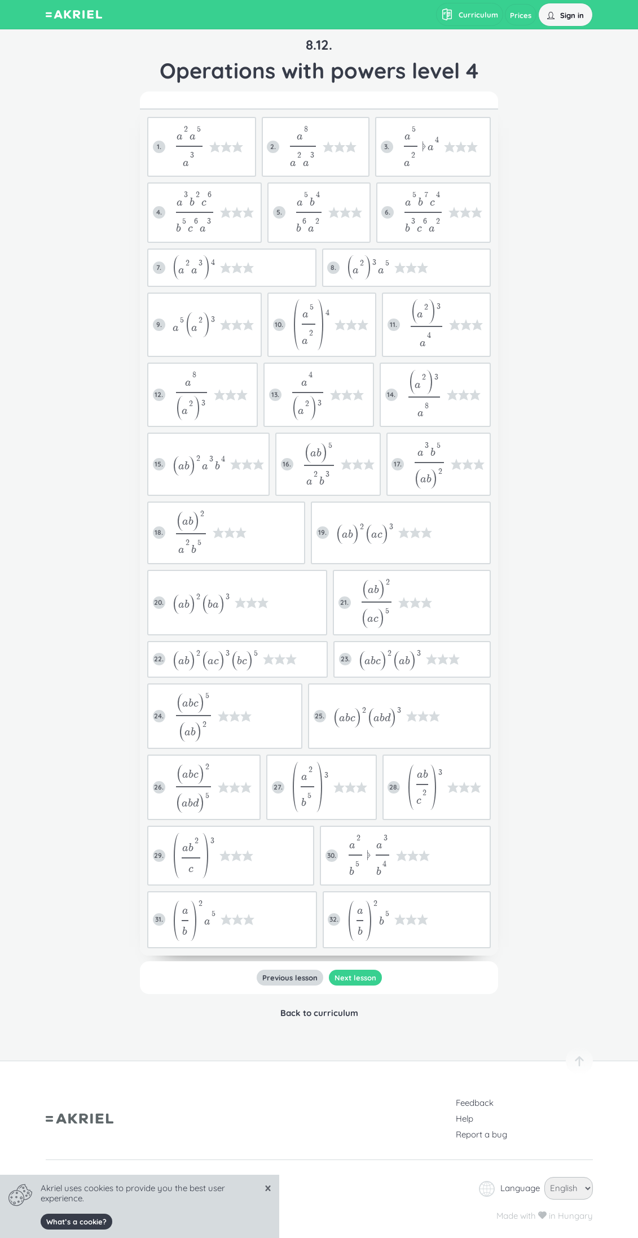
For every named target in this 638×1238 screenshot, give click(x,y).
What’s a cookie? (76, 1221)
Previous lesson (289, 977)
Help (464, 1118)
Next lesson (355, 977)
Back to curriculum (319, 1013)
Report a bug (481, 1134)
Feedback (475, 1102)
